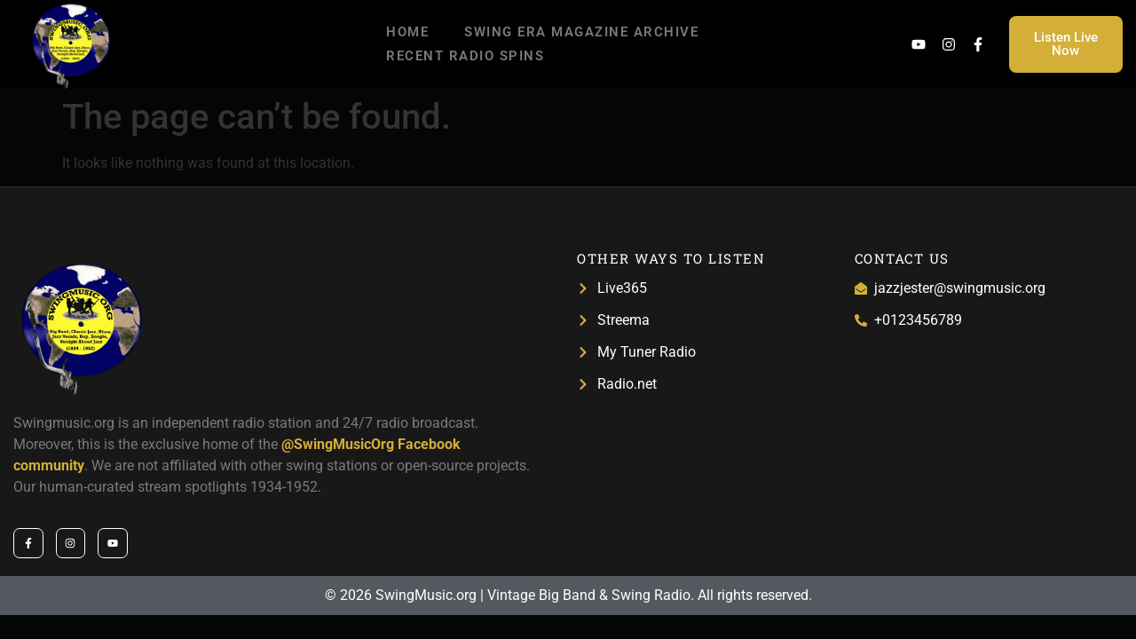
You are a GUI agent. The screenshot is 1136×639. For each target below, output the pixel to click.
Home (407, 32)
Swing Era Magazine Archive (581, 32)
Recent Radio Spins (465, 56)
